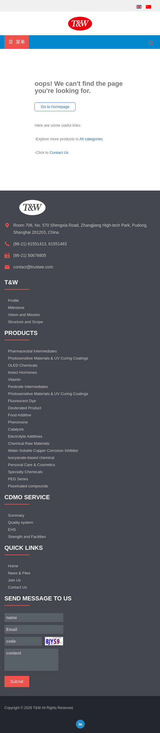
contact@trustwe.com (33, 267)
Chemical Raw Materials (28, 443)
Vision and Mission (24, 314)
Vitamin (14, 379)
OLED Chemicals (22, 365)
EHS (12, 529)
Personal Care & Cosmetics (31, 465)
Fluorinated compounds (28, 486)
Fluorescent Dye (22, 401)
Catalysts (16, 429)
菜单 (16, 41)
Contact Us (59, 152)
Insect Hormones (22, 372)
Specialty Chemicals (25, 472)
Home (13, 566)
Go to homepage (55, 106)
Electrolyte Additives (25, 436)
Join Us (14, 580)
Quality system (20, 522)
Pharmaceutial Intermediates (32, 351)
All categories (90, 139)
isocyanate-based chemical (31, 457)
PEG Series (18, 479)
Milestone (16, 307)
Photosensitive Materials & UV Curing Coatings (48, 358)
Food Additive (19, 415)
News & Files (19, 573)
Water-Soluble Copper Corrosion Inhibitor (43, 450)
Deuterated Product (24, 408)
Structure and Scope (25, 322)
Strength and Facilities (27, 536)
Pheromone (18, 422)
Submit (16, 681)
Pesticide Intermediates (28, 386)
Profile (13, 300)
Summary (16, 515)
